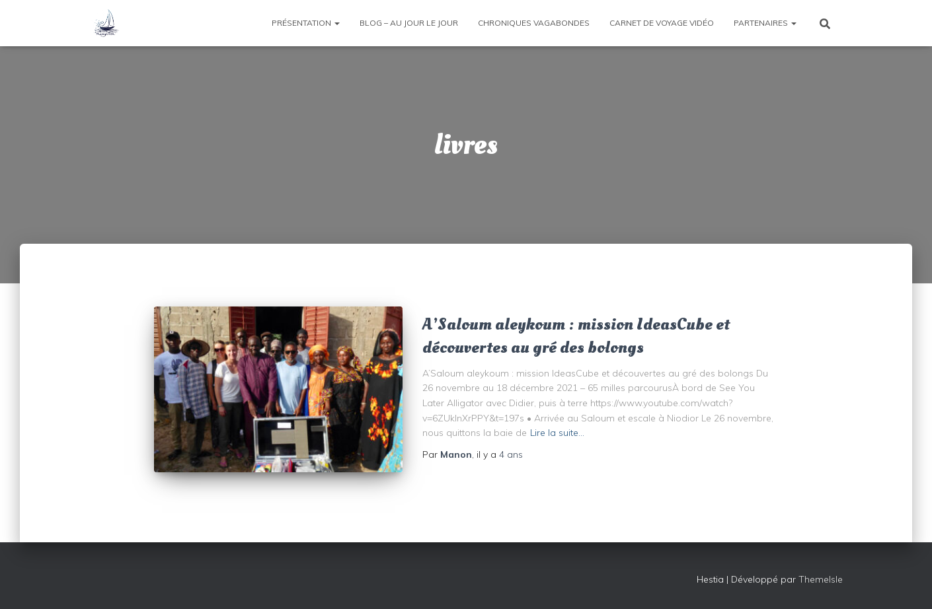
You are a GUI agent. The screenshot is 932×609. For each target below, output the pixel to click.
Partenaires (765, 23)
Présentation (306, 23)
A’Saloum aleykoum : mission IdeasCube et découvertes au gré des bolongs (576, 336)
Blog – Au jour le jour (409, 23)
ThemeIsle (820, 579)
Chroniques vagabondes (534, 23)
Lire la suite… (557, 433)
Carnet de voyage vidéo (661, 23)
